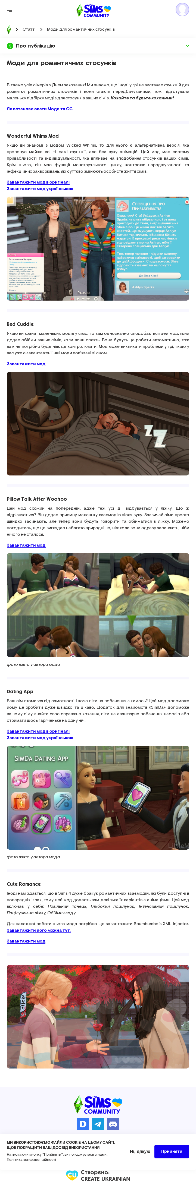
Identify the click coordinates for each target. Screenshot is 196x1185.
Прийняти (171, 1151)
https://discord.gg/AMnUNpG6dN (113, 1124)
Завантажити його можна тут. (39, 930)
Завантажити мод (26, 545)
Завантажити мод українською (40, 189)
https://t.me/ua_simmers (98, 1124)
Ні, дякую (140, 1151)
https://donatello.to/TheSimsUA (83, 1124)
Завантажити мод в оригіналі (38, 182)
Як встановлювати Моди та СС (40, 109)
